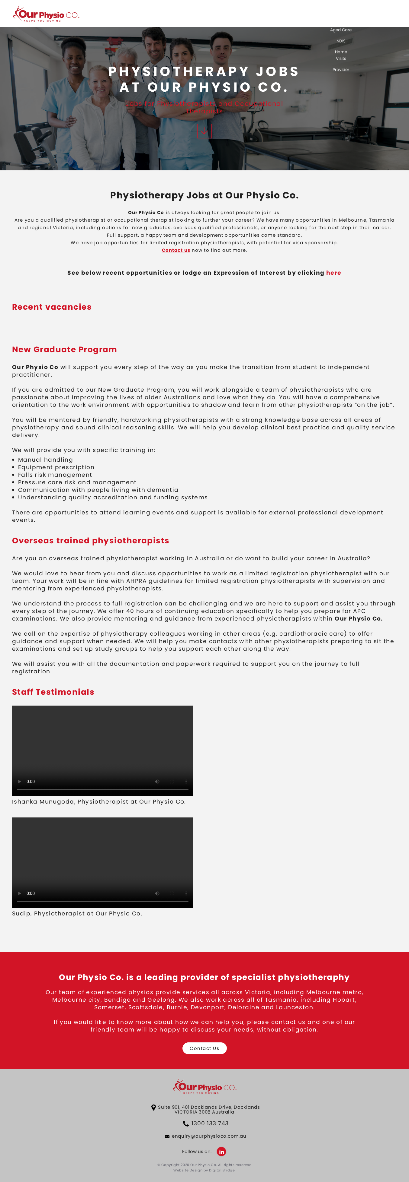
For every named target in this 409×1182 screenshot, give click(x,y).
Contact (320, 16)
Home (262, 16)
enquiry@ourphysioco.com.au (209, 1136)
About (289, 16)
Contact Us (204, 1048)
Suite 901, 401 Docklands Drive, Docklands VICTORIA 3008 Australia (209, 1109)
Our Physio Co (46, 14)
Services (354, 16)
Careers (387, 16)
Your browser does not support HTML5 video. (102, 751)
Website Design (187, 1170)
